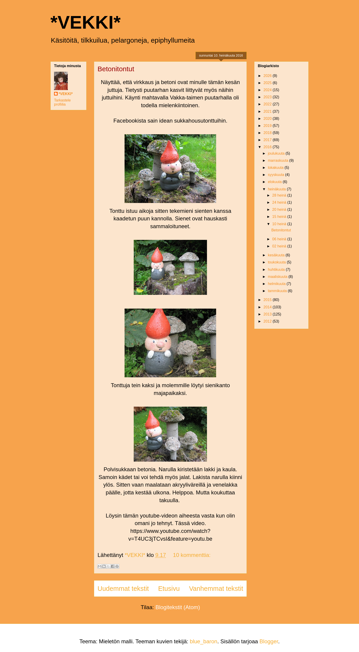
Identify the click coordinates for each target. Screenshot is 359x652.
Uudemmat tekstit (123, 588)
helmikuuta (277, 284)
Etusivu (169, 588)
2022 (268, 104)
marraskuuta (278, 160)
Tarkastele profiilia (62, 102)
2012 (268, 321)
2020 (268, 119)
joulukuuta (277, 153)
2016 (268, 147)
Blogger (268, 641)
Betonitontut (116, 69)
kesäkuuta (277, 255)
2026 (268, 76)
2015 (268, 300)
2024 (268, 90)
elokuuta (275, 182)
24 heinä (279, 202)
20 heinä (279, 209)
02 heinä (279, 246)
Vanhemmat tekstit (216, 588)
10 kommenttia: (192, 555)
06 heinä (279, 239)
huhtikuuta (277, 269)
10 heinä (279, 224)
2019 (268, 126)
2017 (268, 140)
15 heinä (279, 217)
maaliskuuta (278, 277)
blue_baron (203, 641)
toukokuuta (277, 262)
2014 (268, 307)
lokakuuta (276, 168)
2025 (268, 83)
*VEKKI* (85, 22)
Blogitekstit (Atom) (177, 607)
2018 (268, 133)
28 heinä (279, 195)
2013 (268, 314)
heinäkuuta (277, 189)
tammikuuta (278, 291)
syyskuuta (276, 175)
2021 (268, 111)
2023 (268, 97)
